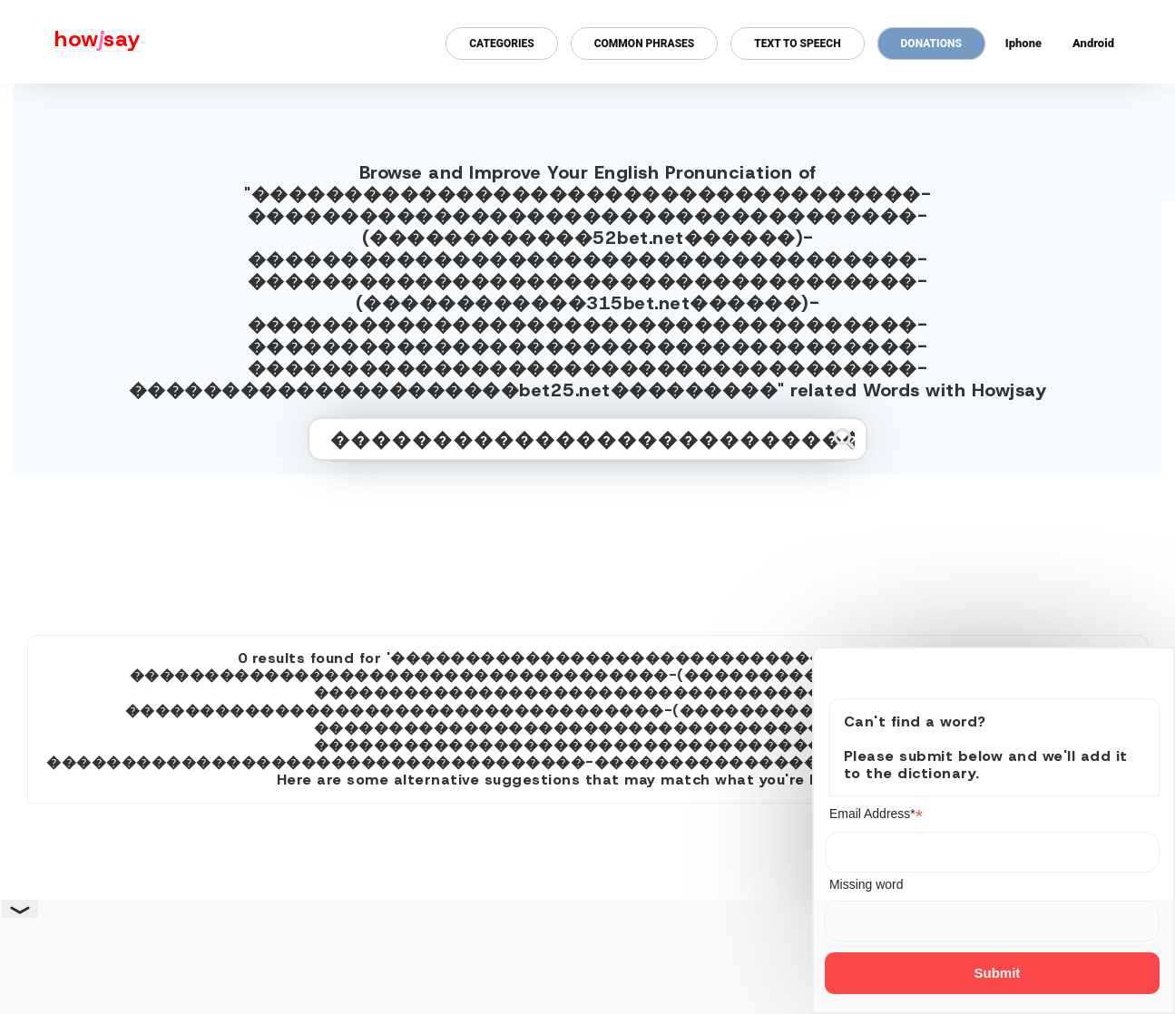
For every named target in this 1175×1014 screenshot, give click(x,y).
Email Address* (876, 814)
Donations (931, 43)
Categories (501, 43)
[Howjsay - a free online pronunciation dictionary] (70, 41)
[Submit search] (844, 438)
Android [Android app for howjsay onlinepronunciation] (1093, 43)
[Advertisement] (588, 547)
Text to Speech (797, 43)
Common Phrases (644, 43)
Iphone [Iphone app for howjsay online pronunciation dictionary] (1023, 43)
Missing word (866, 884)
